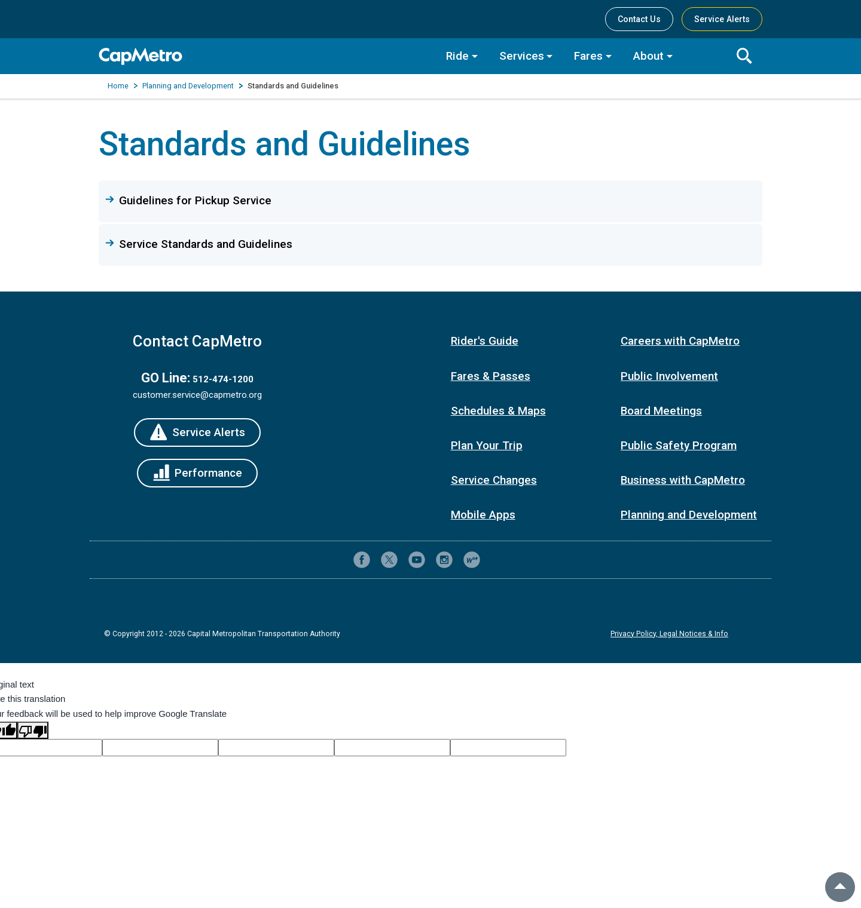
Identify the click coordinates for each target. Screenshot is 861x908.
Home (118, 85)
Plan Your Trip (487, 445)
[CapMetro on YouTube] (417, 560)
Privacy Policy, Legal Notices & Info (669, 634)
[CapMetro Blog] (472, 560)
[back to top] (840, 887)
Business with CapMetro (683, 480)
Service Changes (494, 480)
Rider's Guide (484, 341)
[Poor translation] (32, 730)
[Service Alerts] (197, 432)
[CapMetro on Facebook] (362, 560)
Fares (588, 56)
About (648, 56)
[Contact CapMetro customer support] (499, 560)
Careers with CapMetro (680, 341)
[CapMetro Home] (263, 56)
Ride (457, 56)
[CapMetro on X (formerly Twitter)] (389, 560)
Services (521, 56)
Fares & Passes (490, 376)
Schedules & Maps (498, 411)
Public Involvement (669, 376)
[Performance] (197, 473)
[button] (430, 201)
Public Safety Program (679, 445)
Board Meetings (661, 411)
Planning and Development (188, 85)
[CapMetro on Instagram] (444, 560)
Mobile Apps (483, 515)
